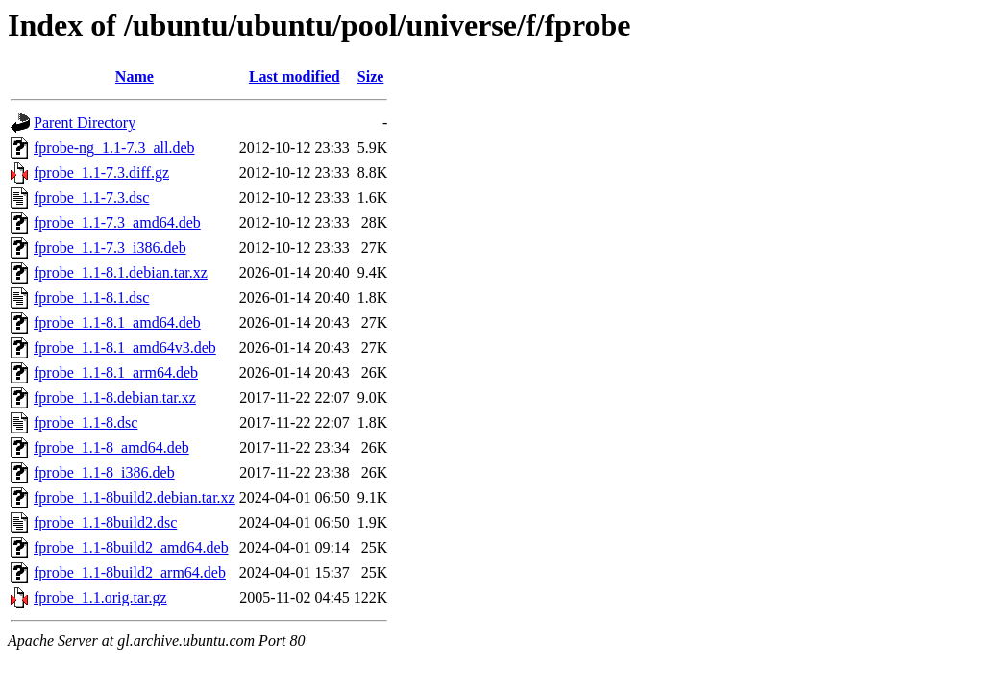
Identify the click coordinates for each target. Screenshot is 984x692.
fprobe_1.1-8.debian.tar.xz (115, 397)
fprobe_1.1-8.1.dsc (91, 297)
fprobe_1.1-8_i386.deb (104, 472)
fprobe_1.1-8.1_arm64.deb (116, 372)
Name (134, 76)
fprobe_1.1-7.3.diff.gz (101, 172)
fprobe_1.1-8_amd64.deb (111, 447)
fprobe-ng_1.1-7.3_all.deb (114, 147)
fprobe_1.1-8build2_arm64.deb (130, 572)
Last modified (294, 76)
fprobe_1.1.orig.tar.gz (100, 597)
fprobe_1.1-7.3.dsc (91, 197)
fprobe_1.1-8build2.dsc (105, 522)
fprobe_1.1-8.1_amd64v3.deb (125, 347)
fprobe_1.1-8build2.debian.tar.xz (134, 497)
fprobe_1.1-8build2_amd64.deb (131, 547)
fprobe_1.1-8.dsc (85, 422)
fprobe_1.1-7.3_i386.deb (110, 247)
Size (370, 76)
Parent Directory (84, 122)
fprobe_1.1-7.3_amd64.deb (117, 222)
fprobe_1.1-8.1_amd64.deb (117, 322)
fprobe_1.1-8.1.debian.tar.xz (121, 272)
